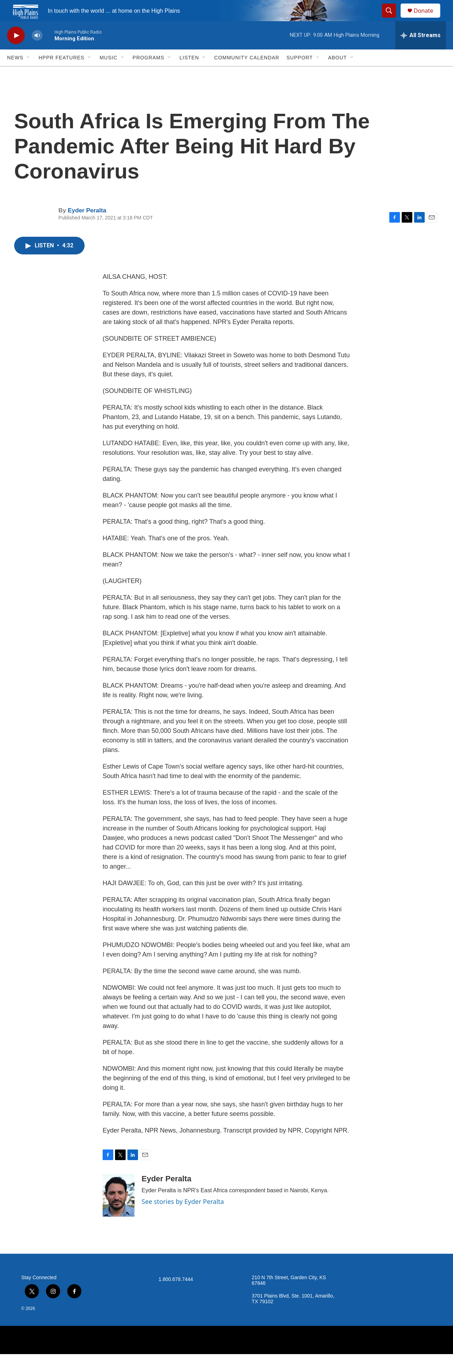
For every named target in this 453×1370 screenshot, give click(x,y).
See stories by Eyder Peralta (183, 1217)
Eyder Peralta (87, 226)
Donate (428, 18)
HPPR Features (61, 73)
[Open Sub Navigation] (28, 73)
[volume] (37, 51)
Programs (149, 73)
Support (299, 73)
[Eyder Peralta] (118, 1211)
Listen (189, 73)
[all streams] (420, 51)
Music (108, 73)
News (15, 73)
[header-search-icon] (392, 19)
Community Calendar (246, 73)
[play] (16, 51)
